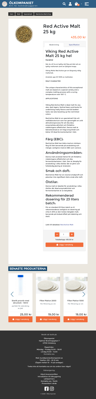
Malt (18, 14)
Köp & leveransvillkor (49, 374)
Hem (11, 14)
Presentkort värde (49, 383)
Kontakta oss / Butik (49, 381)
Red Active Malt (66, 225)
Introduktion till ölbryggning (49, 376)
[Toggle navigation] (86, 4)
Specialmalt (28, 14)
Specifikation (74, 45)
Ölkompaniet (21, 3)
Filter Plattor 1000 (75, 301)
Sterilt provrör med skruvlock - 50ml (20, 302)
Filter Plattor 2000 (48, 301)
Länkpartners (49, 379)
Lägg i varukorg (64, 245)
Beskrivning (54, 45)
